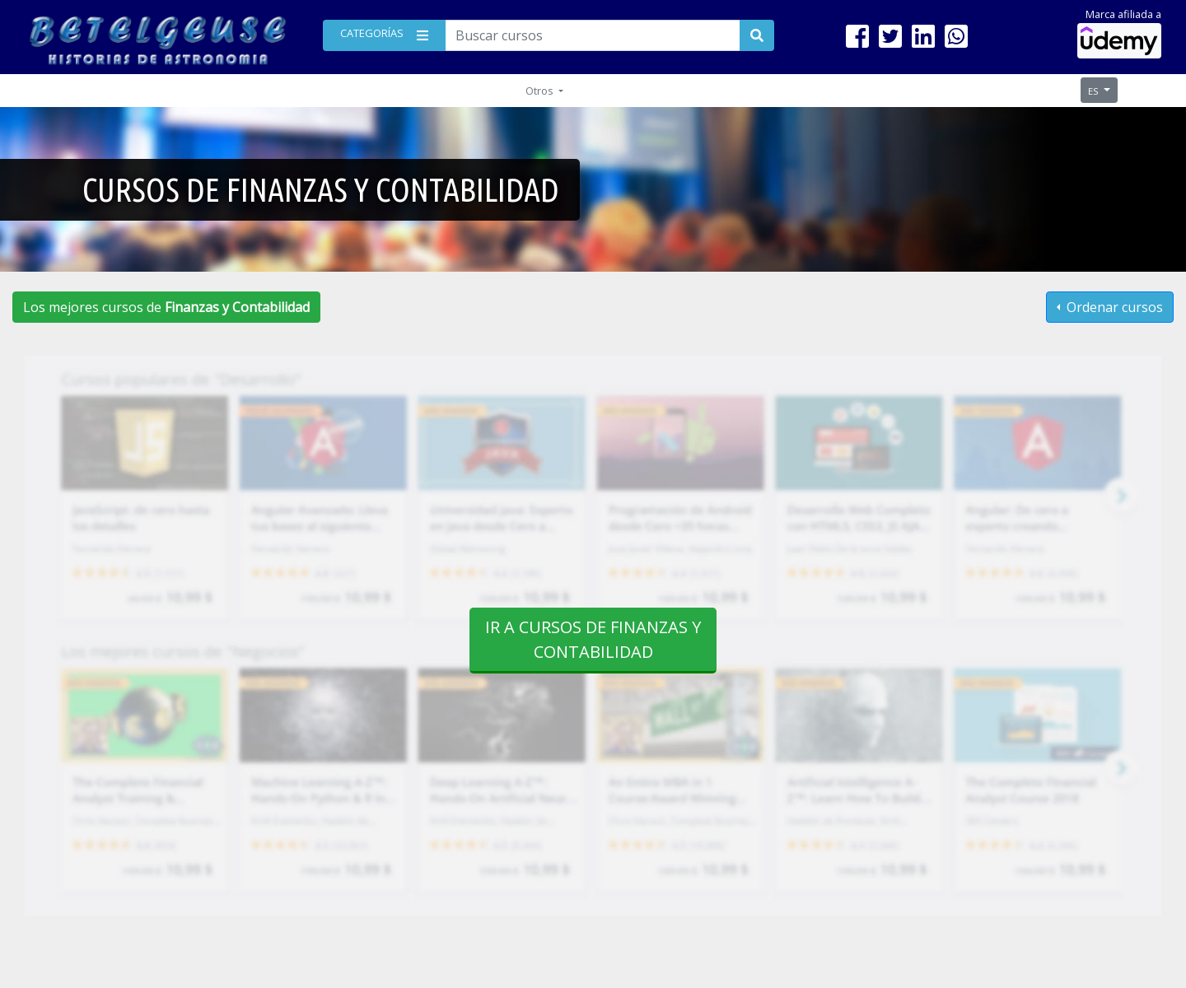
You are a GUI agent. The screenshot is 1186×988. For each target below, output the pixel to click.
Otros (540, 90)
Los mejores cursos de (166, 307)
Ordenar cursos (1113, 307)
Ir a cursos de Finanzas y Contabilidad (593, 639)
